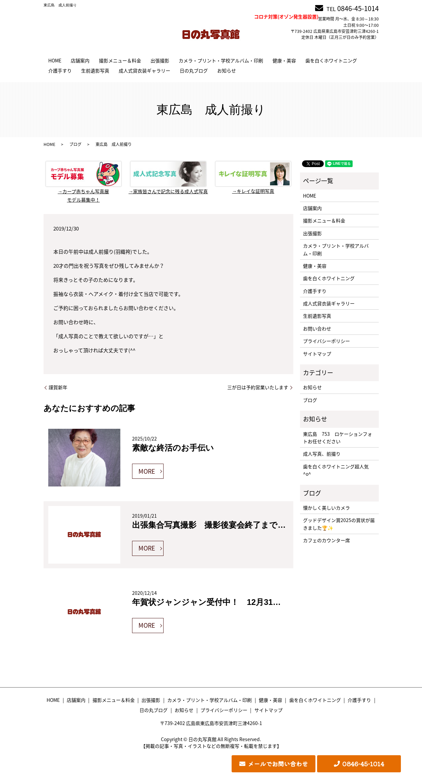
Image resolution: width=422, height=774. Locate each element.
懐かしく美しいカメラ (326, 507)
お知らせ (226, 70)
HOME (54, 60)
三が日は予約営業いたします (257, 387)
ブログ (75, 144)
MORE (146, 471)
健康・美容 (284, 60)
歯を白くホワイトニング (331, 60)
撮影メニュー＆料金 (120, 60)
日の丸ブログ (194, 70)
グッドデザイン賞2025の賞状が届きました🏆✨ (339, 524)
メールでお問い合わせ (278, 763)
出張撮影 (159, 60)
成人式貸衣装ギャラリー (144, 70)
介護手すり (60, 70)
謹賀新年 (58, 387)
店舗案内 (80, 60)
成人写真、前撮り (322, 453)
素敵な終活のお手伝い (173, 447)
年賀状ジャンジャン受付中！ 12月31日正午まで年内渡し (239, 602)
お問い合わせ (317, 328)
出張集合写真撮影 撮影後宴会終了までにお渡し (221, 524)
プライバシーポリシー (326, 341)
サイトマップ (317, 353)
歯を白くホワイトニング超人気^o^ (336, 470)
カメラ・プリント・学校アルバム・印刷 (221, 60)
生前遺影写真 (95, 70)
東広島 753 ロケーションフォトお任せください (337, 437)
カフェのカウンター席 (326, 540)
